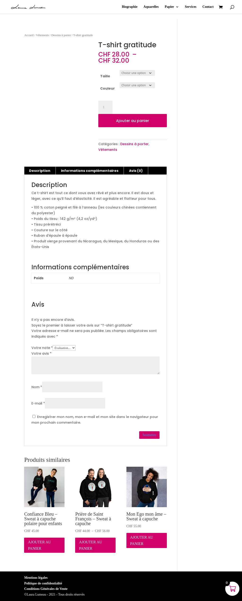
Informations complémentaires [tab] (89, 170)
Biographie (129, 7)
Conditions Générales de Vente (45, 589)
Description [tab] (39, 170)
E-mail (38, 403)
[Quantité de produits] (105, 107)
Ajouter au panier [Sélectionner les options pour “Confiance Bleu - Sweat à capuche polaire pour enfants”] (39, 545)
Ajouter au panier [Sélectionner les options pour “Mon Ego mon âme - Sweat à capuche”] (141, 540)
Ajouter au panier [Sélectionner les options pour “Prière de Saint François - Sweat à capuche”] (90, 545)
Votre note (42, 347)
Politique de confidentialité (43, 583)
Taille (105, 76)
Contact (208, 7)
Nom (36, 387)
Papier (169, 7)
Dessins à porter (61, 35)
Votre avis (41, 353)
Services (190, 7)
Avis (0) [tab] (136, 170)
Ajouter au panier (132, 120)
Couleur (107, 88)
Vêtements (42, 35)
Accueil (29, 35)
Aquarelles (151, 7)
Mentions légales (36, 577)
